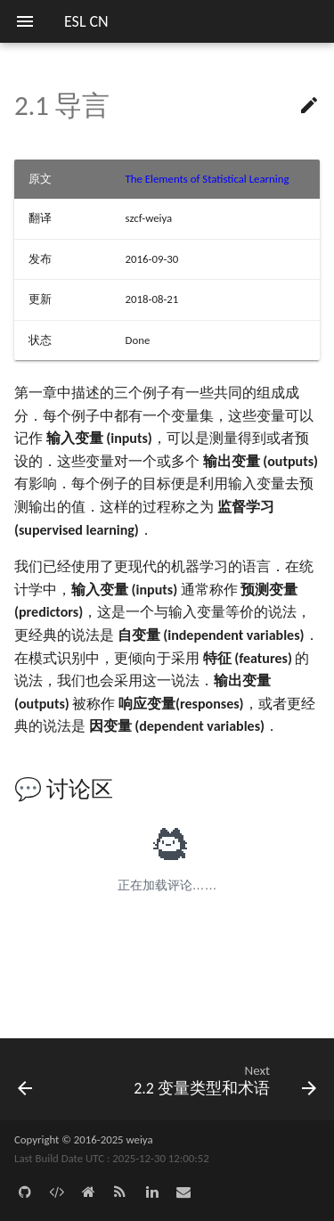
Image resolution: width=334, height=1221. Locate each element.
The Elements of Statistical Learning (207, 178)
